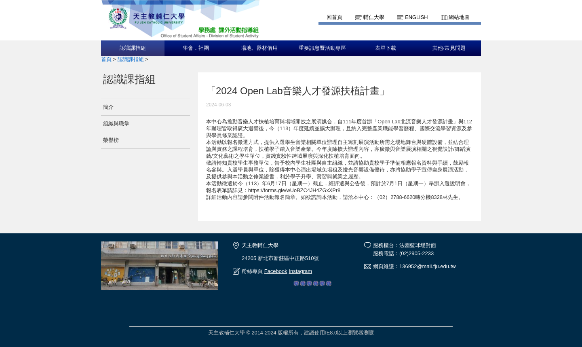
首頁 (106, 59)
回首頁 (334, 17)
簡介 (108, 107)
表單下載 (385, 48)
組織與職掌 (116, 124)
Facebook (275, 271)
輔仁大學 (373, 17)
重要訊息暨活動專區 (322, 48)
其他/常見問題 (449, 48)
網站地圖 (459, 17)
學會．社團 (196, 48)
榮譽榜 (111, 140)
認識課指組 (133, 48)
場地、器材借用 (259, 48)
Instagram (300, 271)
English (416, 17)
